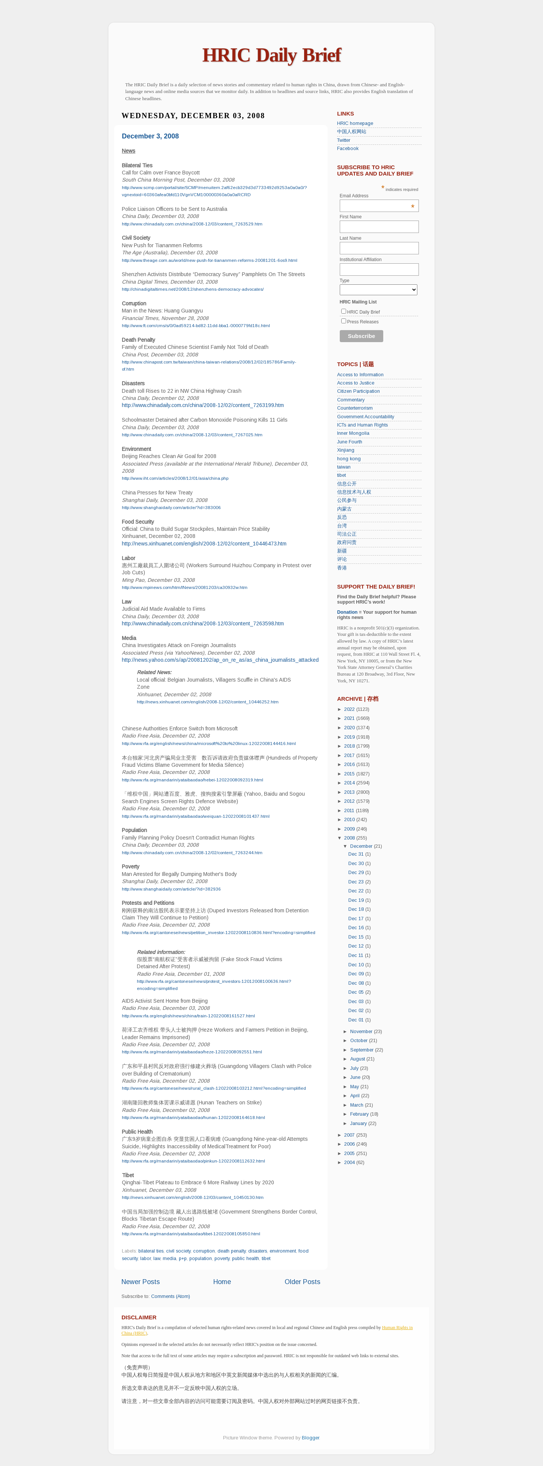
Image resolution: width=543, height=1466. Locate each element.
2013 (350, 792)
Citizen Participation (358, 391)
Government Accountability (365, 416)
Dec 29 (356, 872)
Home (222, 1282)
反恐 (342, 517)
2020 (350, 727)
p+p (183, 1258)
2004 (350, 1162)
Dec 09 (356, 973)
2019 (350, 737)
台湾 (342, 526)
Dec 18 (356, 909)
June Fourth (349, 442)
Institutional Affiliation (361, 259)
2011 (350, 810)
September (362, 1050)
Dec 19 (356, 900)
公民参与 (347, 500)
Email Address (377, 195)
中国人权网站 (351, 131)
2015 (350, 774)
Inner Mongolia (353, 433)
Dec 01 (356, 1020)
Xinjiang (345, 450)
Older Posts (302, 1282)
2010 (350, 819)
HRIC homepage (355, 123)
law (156, 1258)
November (362, 1031)
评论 (342, 559)
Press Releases (363, 321)
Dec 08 (356, 983)
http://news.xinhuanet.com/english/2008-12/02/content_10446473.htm (204, 544)
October (359, 1040)
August (358, 1059)
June (356, 1077)
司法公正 (347, 534)
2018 (350, 746)
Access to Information (360, 374)
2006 (350, 1144)
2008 (350, 838)
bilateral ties (151, 1251)
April (355, 1095)
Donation (347, 612)
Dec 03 (356, 1001)
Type (345, 280)
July (355, 1068)
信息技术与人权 (354, 492)
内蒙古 (344, 509)
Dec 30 (356, 863)
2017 (350, 755)
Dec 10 (356, 964)
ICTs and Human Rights (362, 425)
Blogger (310, 1437)
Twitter (343, 140)
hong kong (349, 458)
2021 (350, 718)
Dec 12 (356, 946)
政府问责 (347, 542)
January (359, 1123)
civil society (178, 1251)
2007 (350, 1135)
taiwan (344, 467)
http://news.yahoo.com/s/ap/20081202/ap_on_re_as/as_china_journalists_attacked (220, 660)
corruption (204, 1251)
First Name (351, 216)
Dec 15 (356, 937)
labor (145, 1258)
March (357, 1105)
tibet (266, 1258)
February (360, 1114)
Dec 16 (356, 927)
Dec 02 (356, 1010)
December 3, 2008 (150, 136)
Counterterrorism (355, 408)
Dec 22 (356, 891)
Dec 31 (356, 854)
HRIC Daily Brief (271, 55)
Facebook (347, 148)
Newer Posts (141, 1282)
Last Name (351, 238)
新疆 (342, 551)
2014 (350, 783)
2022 (350, 709)
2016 (350, 764)
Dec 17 (356, 918)
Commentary (350, 400)
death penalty (232, 1251)
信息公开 (347, 484)
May (355, 1086)
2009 (350, 829)
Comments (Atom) (170, 1296)
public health (245, 1258)
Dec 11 (356, 955)
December (362, 846)
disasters (257, 1251)
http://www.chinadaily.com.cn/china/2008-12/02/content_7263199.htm (203, 405)
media (169, 1258)
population (200, 1258)
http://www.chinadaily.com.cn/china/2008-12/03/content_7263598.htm (203, 623)
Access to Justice (355, 383)
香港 (342, 568)
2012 (350, 801)
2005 (350, 1153)
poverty (222, 1258)
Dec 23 (356, 882)
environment (283, 1251)
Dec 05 (356, 992)
